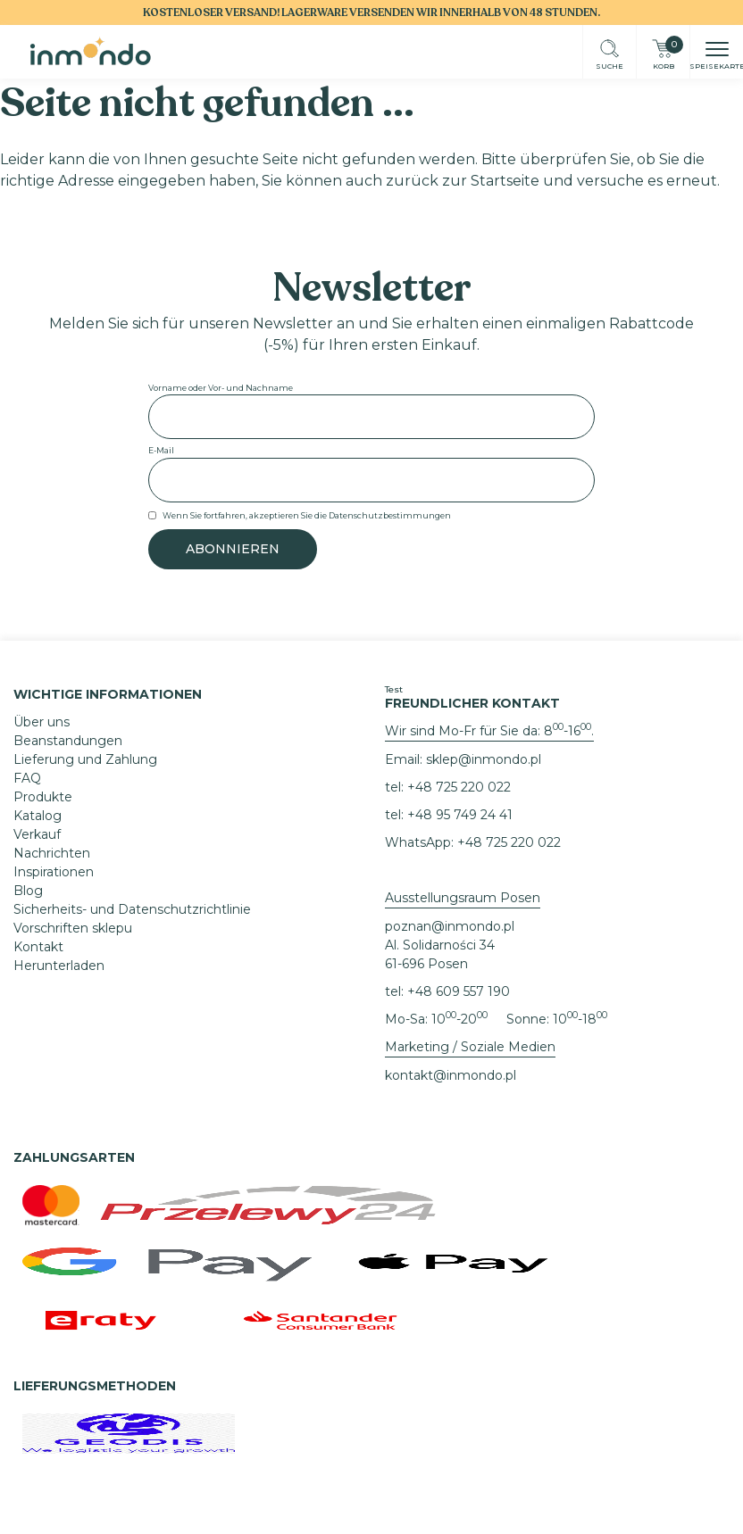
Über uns (41, 722)
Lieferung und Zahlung (85, 759)
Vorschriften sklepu (72, 928)
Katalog (37, 816)
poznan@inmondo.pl (449, 926)
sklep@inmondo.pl (483, 759)
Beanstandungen (67, 741)
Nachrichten (51, 853)
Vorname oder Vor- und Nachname (220, 388)
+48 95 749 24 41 (460, 815)
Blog (28, 891)
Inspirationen (53, 872)
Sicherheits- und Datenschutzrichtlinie (132, 909)
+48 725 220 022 (459, 787)
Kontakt (38, 947)
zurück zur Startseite (462, 180)
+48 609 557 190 (458, 991)
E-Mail (161, 450)
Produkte (42, 797)
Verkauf (37, 834)
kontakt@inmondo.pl (450, 1075)
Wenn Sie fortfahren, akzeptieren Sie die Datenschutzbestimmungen (307, 515)
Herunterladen (58, 966)
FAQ (27, 778)
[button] (717, 50)
